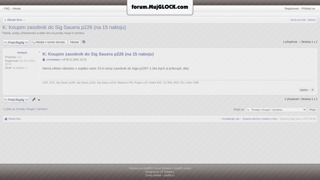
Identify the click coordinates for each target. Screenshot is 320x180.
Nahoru (312, 19)
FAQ (7, 8)
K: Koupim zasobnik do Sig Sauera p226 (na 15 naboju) (64, 27)
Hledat (17, 8)
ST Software (167, 171)
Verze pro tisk (298, 19)
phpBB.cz (169, 175)
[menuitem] (259, 119)
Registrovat (292, 8)
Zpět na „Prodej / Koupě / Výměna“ (27, 109)
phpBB (147, 168)
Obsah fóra (14, 19)
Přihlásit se (308, 8)
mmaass (22, 52)
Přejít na (239, 109)
